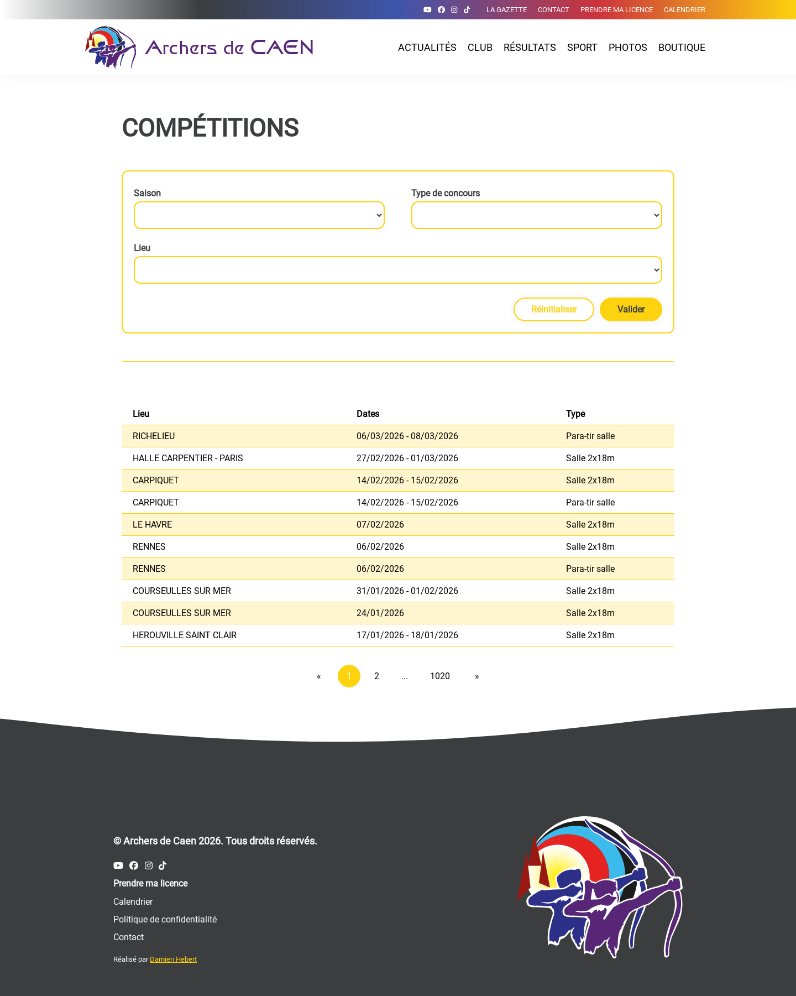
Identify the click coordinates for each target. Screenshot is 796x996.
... (404, 676)
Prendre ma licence (616, 10)
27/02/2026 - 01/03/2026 (407, 458)
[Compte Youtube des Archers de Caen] (427, 10)
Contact (553, 10)
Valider (631, 309)
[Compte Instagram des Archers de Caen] (454, 10)
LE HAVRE (152, 524)
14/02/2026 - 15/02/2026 (407, 480)
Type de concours (445, 193)
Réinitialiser (554, 309)
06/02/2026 (380, 546)
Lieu (142, 248)
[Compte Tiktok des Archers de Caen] (467, 10)
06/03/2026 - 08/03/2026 (407, 436)
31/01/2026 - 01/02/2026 (407, 591)
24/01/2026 (380, 613)
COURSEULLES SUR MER (182, 591)
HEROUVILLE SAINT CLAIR (185, 635)
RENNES (149, 546)
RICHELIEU (154, 436)
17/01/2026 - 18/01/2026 (407, 635)
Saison (147, 193)
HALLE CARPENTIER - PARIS (188, 458)
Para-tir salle (590, 436)
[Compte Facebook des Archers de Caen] (441, 10)
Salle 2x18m (590, 458)
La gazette (506, 10)
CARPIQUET (156, 480)
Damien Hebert (173, 959)
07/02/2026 (380, 524)
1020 (440, 676)
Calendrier (684, 10)
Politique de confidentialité (165, 919)
